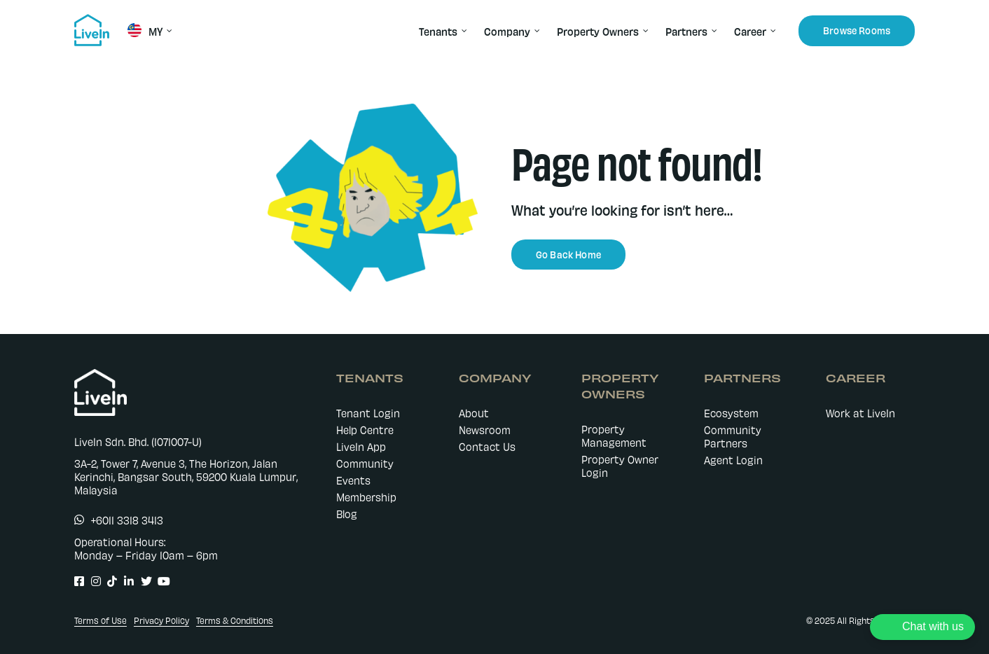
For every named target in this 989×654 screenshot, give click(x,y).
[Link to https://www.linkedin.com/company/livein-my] (125, 581)
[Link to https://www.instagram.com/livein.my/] (92, 581)
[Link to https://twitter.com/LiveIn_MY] (142, 581)
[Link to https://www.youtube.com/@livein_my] (159, 581)
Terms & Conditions (234, 620)
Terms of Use (100, 620)
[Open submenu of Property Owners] (644, 31)
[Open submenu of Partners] (712, 31)
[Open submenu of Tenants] (462, 31)
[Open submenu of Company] (535, 31)
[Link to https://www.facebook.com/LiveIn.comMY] (75, 581)
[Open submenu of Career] (771, 31)
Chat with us (933, 626)
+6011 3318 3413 (127, 520)
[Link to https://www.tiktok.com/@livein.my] (108, 581)
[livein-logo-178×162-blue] (91, 19)
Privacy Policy (161, 620)
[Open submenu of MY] (167, 31)
